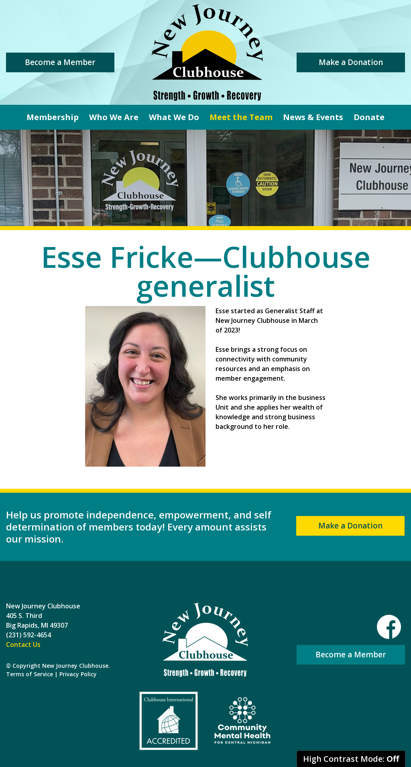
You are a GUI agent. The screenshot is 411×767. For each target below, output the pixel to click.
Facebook (389, 627)
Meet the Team (241, 117)
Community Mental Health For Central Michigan (242, 721)
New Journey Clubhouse (207, 52)
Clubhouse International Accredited (168, 721)
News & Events (313, 117)
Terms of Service (29, 674)
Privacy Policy (78, 674)
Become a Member (60, 62)
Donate (369, 117)
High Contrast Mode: (351, 758)
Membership (52, 117)
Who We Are (113, 117)
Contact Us (23, 644)
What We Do (174, 117)
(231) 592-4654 (28, 634)
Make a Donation (351, 62)
